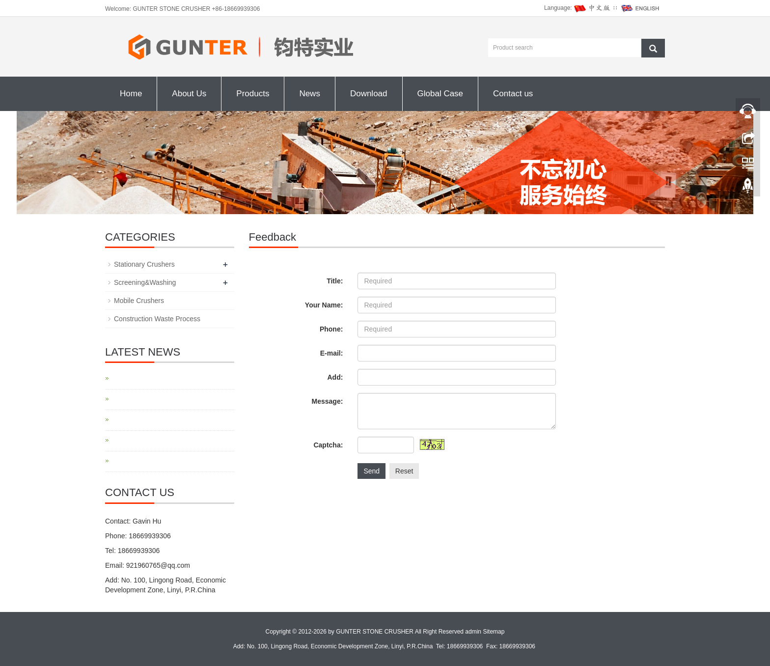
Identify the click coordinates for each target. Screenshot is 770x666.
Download (368, 93)
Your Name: (324, 305)
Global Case (440, 93)
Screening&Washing (145, 282)
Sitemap (493, 631)
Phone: (331, 329)
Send (371, 471)
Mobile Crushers (139, 301)
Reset (404, 471)
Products (252, 93)
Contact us (513, 93)
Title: (335, 281)
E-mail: (331, 353)
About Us (189, 93)
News (309, 93)
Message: (327, 401)
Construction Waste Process (157, 319)
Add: (335, 377)
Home (131, 93)
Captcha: (328, 445)
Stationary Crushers (144, 264)
